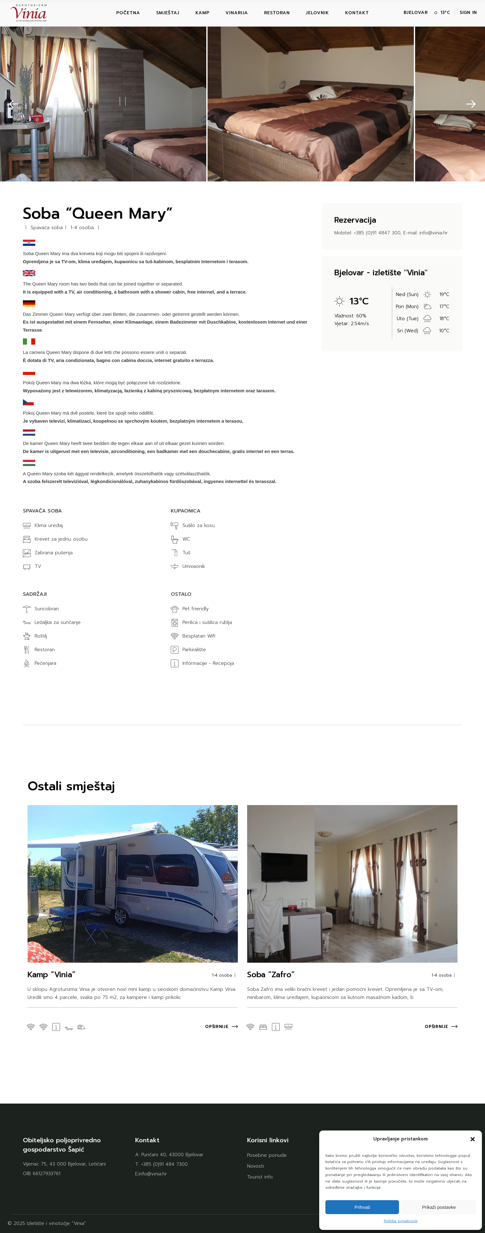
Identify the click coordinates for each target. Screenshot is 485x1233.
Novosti (255, 1166)
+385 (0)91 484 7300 (164, 1164)
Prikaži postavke (439, 1207)
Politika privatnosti (401, 1221)
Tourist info (260, 1177)
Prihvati (362, 1207)
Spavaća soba (47, 227)
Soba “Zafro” (271, 975)
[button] (473, 1139)
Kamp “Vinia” (51, 975)
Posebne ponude (267, 1155)
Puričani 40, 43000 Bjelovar (172, 1154)
